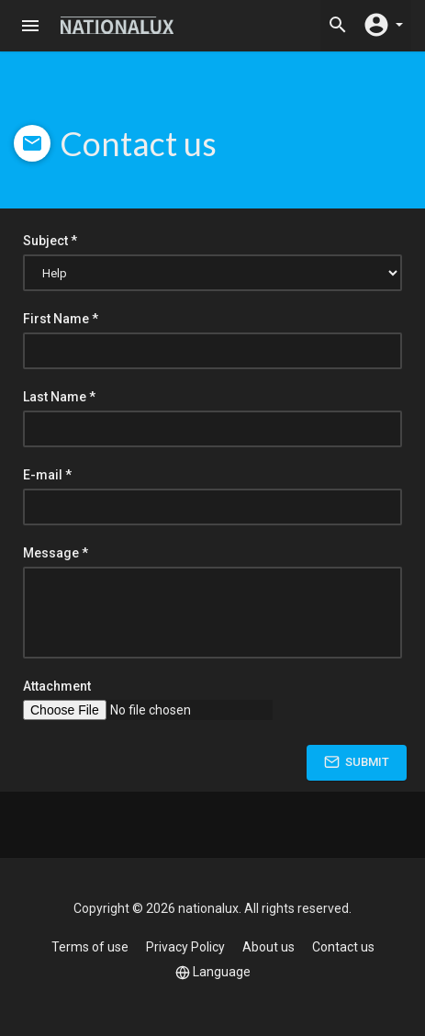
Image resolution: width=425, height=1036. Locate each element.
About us (268, 947)
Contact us (343, 947)
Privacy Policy (185, 947)
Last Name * (59, 396)
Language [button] (213, 972)
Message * (55, 553)
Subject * (50, 240)
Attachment (57, 686)
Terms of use (90, 947)
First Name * (60, 318)
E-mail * (47, 474)
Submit (356, 762)
